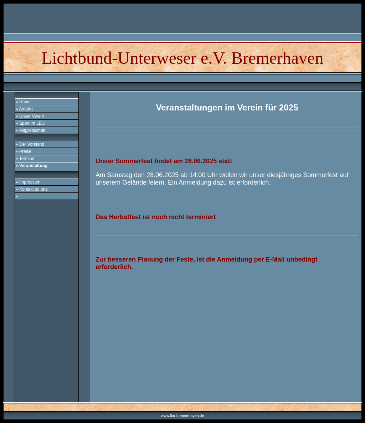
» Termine (25, 158)
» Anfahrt (24, 109)
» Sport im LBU (30, 123)
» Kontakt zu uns (31, 189)
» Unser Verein (30, 116)
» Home (23, 101)
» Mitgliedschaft (30, 130)
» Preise (23, 151)
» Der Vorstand (30, 144)
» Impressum (28, 182)
